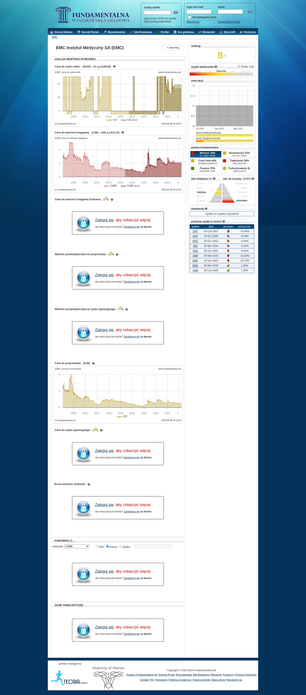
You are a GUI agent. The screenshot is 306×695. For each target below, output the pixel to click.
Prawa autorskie (201, 679)
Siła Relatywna (201, 674)
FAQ (151, 679)
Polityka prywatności (180, 679)
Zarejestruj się (131, 226)
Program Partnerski (245, 674)
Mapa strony (218, 679)
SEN (195, 250)
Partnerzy (228, 674)
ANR (195, 255)
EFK (195, 231)
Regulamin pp (234, 679)
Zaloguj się (104, 220)
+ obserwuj (173, 47)
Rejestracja (193, 21)
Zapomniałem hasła (229, 21)
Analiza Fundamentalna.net (141, 674)
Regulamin (161, 679)
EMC (55, 37)
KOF (195, 236)
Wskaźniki (216, 674)
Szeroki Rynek (166, 674)
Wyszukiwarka (184, 674)
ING (195, 246)
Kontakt (144, 679)
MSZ (195, 241)
